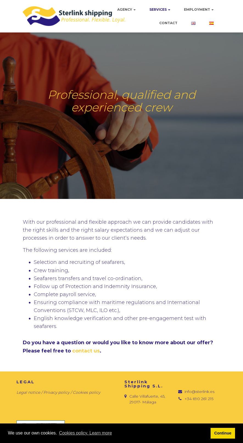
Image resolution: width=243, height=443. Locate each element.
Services (159, 9)
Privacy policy (57, 392)
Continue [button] (222, 433)
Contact (168, 23)
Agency (126, 9)
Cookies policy (86, 392)
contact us (86, 351)
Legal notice (28, 392)
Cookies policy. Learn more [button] (85, 433)
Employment (199, 9)
